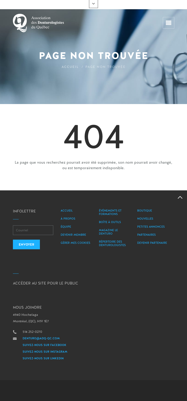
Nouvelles (145, 219)
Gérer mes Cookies (75, 243)
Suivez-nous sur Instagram (45, 352)
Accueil (70, 67)
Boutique (144, 210)
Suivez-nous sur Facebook (44, 345)
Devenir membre (73, 235)
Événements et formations (110, 212)
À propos (68, 219)
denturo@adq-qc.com (41, 338)
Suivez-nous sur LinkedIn (43, 358)
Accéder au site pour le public (45, 283)
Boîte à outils (110, 222)
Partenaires (146, 235)
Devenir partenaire (152, 243)
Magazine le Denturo (108, 231)
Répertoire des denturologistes (112, 243)
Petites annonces (151, 227)
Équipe (66, 227)
